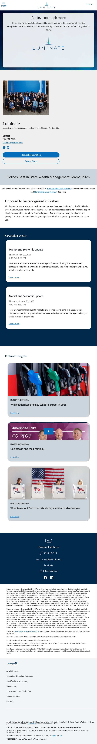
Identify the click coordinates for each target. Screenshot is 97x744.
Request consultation (31, 155)
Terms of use (11, 686)
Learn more (14, 277)
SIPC (61, 735)
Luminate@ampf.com (13, 142)
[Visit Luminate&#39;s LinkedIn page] (51, 578)
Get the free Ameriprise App (50, 714)
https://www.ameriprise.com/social (27, 631)
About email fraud (12, 696)
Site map (9, 701)
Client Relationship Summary (45, 192)
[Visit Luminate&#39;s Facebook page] (46, 578)
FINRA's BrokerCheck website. (59, 189)
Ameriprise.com (12, 671)
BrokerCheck (32, 724)
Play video (14, 457)
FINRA (54, 735)
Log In (89, 4)
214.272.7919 (9, 139)
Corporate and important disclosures (19, 676)
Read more (14, 413)
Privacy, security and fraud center (18, 691)
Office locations (48, 571)
